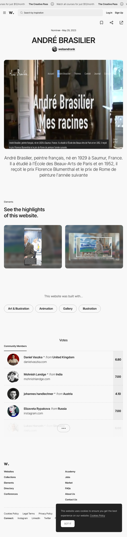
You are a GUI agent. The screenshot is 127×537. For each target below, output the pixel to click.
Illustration (90, 308)
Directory (9, 488)
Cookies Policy (11, 513)
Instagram (23, 518)
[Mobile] (33, 246)
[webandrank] (63, 49)
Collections (10, 477)
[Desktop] (94, 246)
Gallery (68, 308)
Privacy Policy (45, 513)
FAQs (68, 488)
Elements (9, 482)
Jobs (67, 477)
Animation (46, 308)
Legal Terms (29, 513)
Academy (70, 471)
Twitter (47, 518)
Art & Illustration (18, 308)
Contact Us (71, 499)
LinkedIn (36, 518)
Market (69, 482)
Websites (9, 471)
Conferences (11, 493)
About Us (70, 493)
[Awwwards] (11, 12)
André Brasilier (63, 40)
